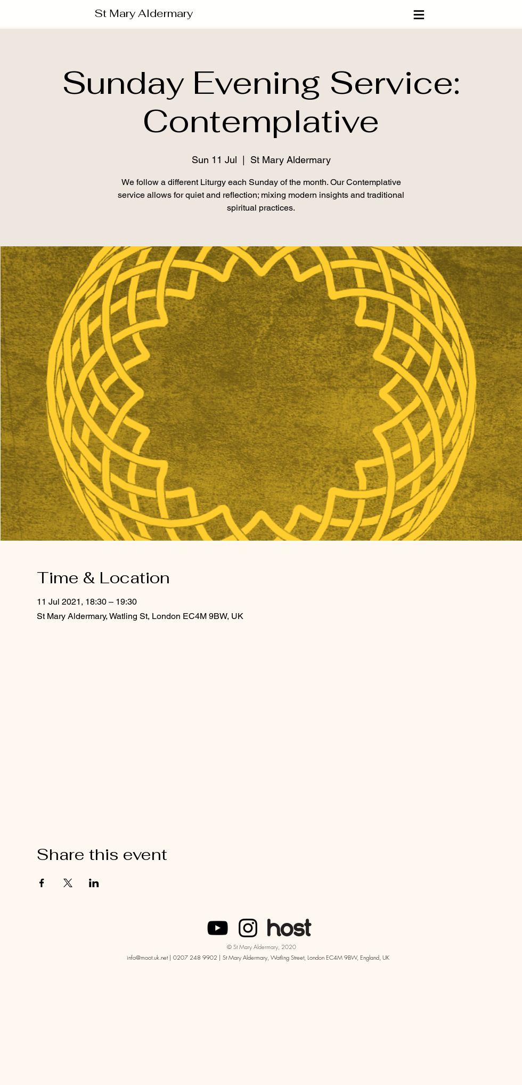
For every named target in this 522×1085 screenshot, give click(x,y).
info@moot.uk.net (147, 957)
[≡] (420, 14)
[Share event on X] (68, 883)
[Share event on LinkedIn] (94, 883)
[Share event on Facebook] (42, 883)
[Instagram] (247, 928)
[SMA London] (217, 928)
